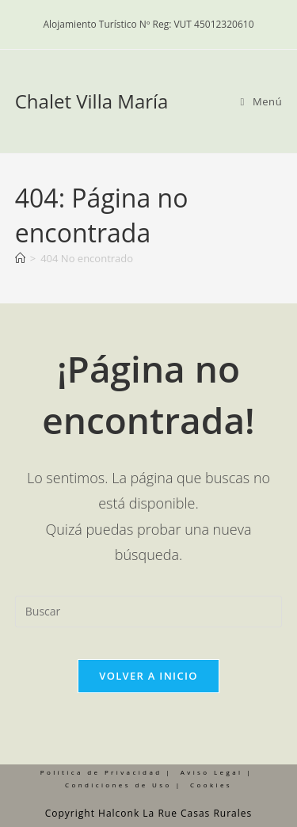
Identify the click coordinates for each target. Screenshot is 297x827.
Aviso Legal (212, 772)
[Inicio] (20, 258)
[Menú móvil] (262, 101)
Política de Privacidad (101, 772)
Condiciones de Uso (118, 784)
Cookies (211, 784)
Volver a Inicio (148, 676)
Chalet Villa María (92, 101)
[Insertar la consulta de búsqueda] (149, 611)
